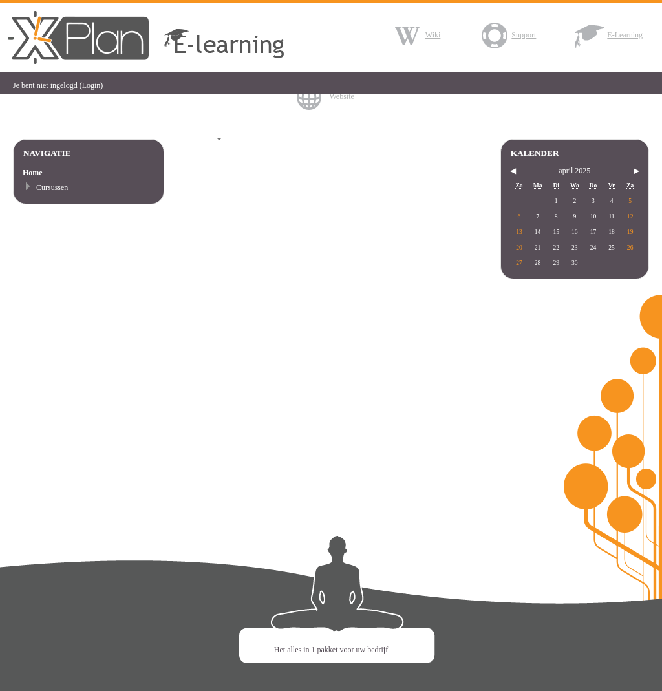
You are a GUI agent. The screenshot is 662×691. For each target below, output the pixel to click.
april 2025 (574, 170)
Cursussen (52, 187)
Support (507, 34)
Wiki (417, 34)
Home (33, 172)
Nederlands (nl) (194, 139)
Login (91, 85)
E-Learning (609, 34)
